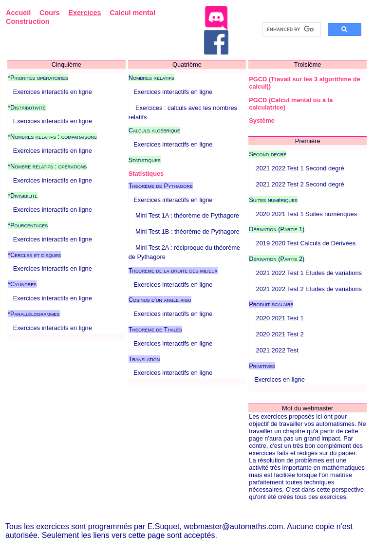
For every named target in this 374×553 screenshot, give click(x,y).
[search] (290, 29)
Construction (28, 21)
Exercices (84, 13)
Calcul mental (132, 13)
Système (262, 120)
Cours (49, 13)
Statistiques (146, 173)
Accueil (18, 13)
